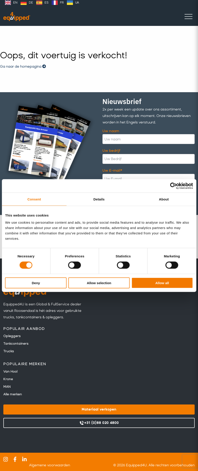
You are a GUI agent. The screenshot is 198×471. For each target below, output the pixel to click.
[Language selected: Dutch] (42, 2)
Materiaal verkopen (99, 409)
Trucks (8, 351)
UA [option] (77, 2)
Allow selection (99, 283)
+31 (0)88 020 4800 (99, 423)
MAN (7, 386)
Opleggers (12, 336)
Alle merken (12, 394)
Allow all (162, 283)
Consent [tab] (34, 199)
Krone (8, 379)
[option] (11, 2)
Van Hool (10, 371)
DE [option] (31, 2)
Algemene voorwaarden (49, 465)
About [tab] (164, 199)
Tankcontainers (15, 343)
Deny (36, 283)
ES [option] (47, 2)
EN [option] (15, 2)
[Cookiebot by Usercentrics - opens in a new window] (173, 186)
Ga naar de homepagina (23, 66)
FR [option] (62, 2)
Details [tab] (99, 199)
